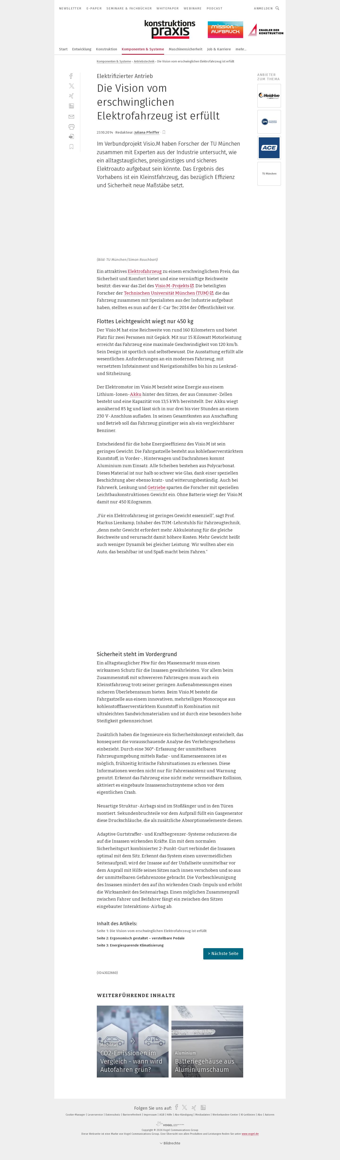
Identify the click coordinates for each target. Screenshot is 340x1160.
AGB (162, 1114)
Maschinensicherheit (185, 49)
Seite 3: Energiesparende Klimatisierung (130, 945)
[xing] (71, 96)
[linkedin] (71, 106)
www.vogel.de (250, 1133)
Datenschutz (113, 1114)
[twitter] (71, 86)
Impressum (150, 1114)
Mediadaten (203, 1114)
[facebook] (71, 75)
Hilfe (170, 1114)
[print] (71, 126)
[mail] (71, 116)
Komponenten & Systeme (143, 49)
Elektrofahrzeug (145, 271)
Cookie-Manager (76, 1114)
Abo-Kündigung (184, 1114)
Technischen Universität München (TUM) (168, 293)
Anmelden (263, 8)
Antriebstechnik (144, 61)
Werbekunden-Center (225, 1114)
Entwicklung (81, 49)
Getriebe (157, 487)
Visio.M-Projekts (174, 285)
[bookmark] (164, 132)
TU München (269, 173)
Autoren (269, 1114)
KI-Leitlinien (248, 1114)
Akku (135, 394)
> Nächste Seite (223, 953)
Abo (260, 1114)
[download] (71, 137)
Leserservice (96, 1114)
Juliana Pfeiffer (146, 132)
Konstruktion (106, 49)
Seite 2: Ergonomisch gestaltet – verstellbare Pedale (141, 938)
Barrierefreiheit (132, 1114)
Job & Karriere (219, 49)
